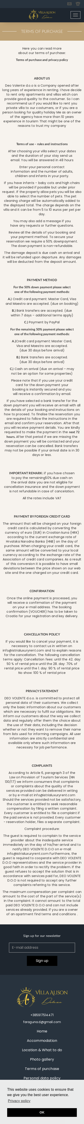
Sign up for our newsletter (41, 936)
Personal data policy (42, 1078)
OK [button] (42, 1112)
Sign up (42, 960)
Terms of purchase (42, 1068)
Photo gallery (42, 1059)
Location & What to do (42, 1050)
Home (42, 1031)
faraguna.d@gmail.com (42, 1022)
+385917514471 (42, 1015)
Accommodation (42, 1040)
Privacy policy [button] (19, 1101)
